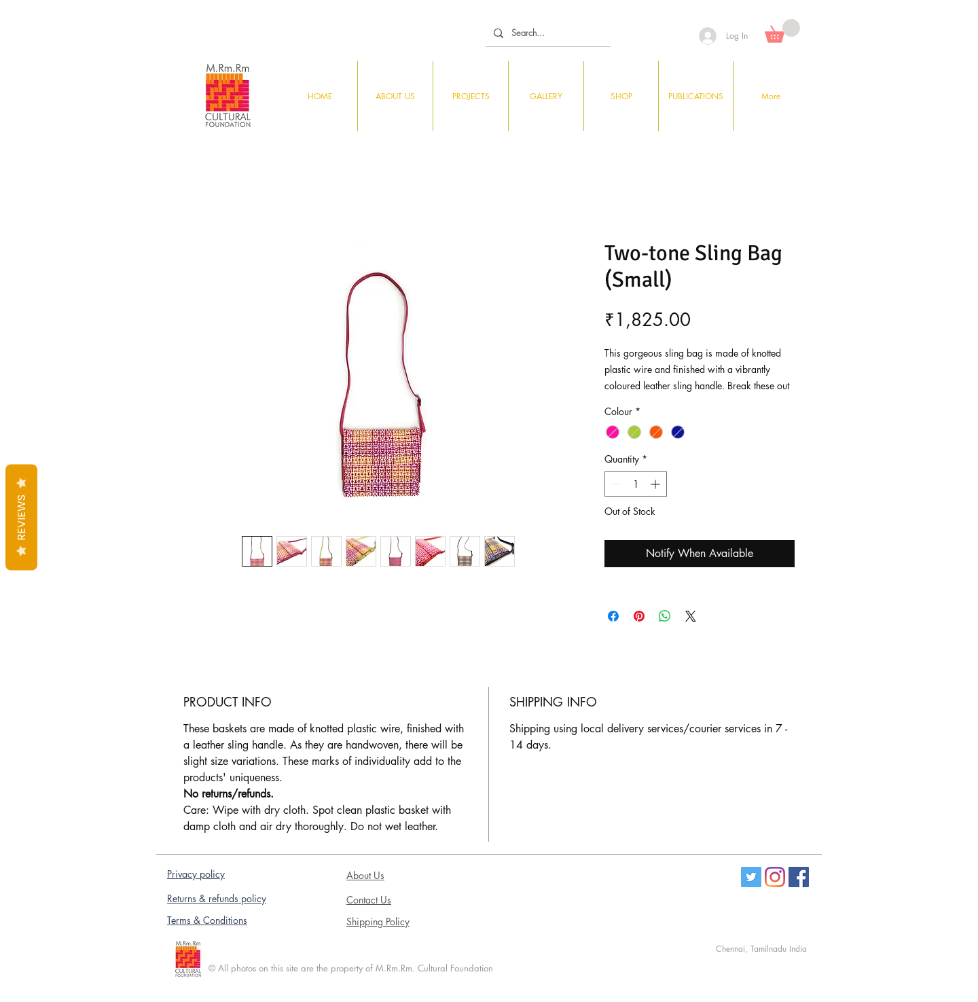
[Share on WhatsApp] (665, 616)
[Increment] (656, 484)
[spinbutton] (635, 484)
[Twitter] (751, 877)
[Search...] (546, 33)
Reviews (21, 517)
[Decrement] (614, 484)
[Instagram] (775, 877)
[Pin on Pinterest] (639, 616)
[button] (782, 31)
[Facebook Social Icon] (799, 877)
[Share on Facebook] (613, 616)
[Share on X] (691, 616)
